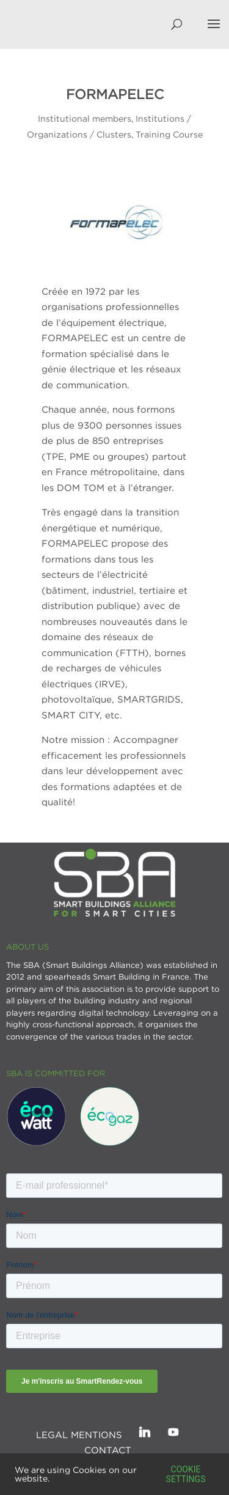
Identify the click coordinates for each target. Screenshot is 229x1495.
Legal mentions (79, 1434)
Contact (107, 1450)
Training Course (169, 134)
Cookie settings (186, 1474)
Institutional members (84, 118)
